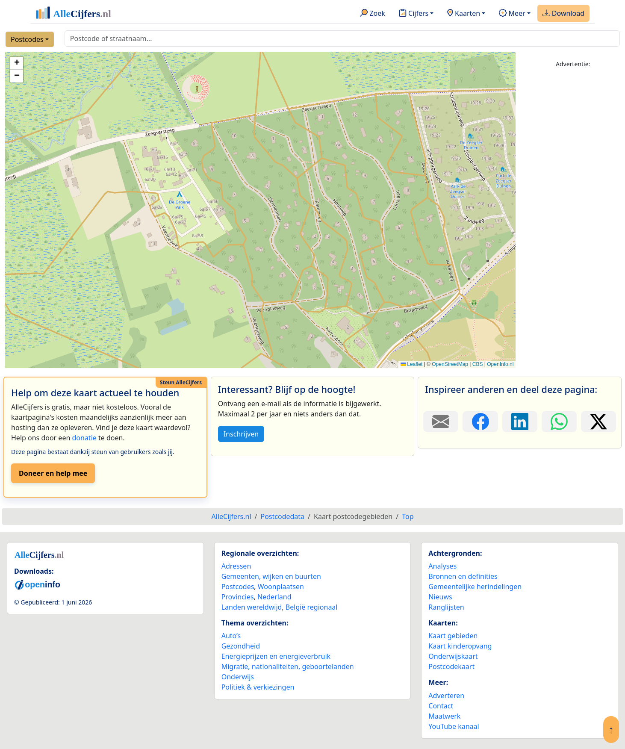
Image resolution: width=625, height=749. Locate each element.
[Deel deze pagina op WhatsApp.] (559, 421)
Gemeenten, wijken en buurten (271, 576)
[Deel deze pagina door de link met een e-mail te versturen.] (440, 421)
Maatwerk (444, 716)
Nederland (274, 597)
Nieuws (440, 597)
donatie (84, 437)
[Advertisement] (573, 204)
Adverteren (446, 695)
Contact (440, 706)
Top (407, 516)
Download (563, 14)
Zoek (372, 14)
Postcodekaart (451, 666)
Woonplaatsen (281, 586)
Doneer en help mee (53, 473)
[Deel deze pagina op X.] (598, 421)
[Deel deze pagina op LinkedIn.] (519, 421)
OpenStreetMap (450, 364)
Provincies (237, 597)
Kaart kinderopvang (460, 646)
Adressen (236, 566)
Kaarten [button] (463, 14)
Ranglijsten (446, 607)
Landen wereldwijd (251, 607)
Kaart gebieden (453, 635)
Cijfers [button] (413, 14)
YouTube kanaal (453, 726)
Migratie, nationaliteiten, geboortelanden (287, 666)
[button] (16, 63)
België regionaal (312, 607)
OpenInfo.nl (500, 364)
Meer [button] (512, 14)
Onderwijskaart (453, 656)
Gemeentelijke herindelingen (475, 586)
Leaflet (411, 364)
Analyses (442, 566)
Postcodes (27, 39)
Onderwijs (237, 676)
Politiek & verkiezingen (258, 687)
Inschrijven (241, 434)
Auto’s (231, 635)
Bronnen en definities (462, 576)
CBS (477, 364)
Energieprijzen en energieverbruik (275, 656)
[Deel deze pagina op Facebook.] (480, 421)
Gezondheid (240, 646)
